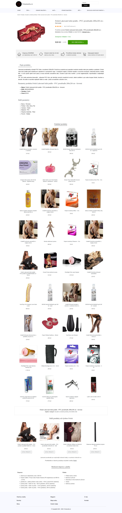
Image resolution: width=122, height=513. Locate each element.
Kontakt (86, 500)
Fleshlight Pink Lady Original (72, 272)
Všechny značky (21, 497)
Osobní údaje (54, 504)
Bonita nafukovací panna (50, 241)
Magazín (52, 497)
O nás (86, 497)
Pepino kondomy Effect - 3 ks (72, 210)
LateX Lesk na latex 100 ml (94, 396)
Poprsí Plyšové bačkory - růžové (50, 335)
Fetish (70, 32)
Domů (19, 10)
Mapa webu (53, 500)
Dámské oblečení (41, 10)
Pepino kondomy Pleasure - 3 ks (72, 241)
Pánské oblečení (66, 10)
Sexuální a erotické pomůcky (95, 10)
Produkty (22, 14)
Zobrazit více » (86, 32)
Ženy (27, 10)
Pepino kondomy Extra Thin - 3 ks (93, 180)
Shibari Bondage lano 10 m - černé (50, 366)
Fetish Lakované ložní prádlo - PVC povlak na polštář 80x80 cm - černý (28, 274)
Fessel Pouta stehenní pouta (50, 272)
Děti (79, 10)
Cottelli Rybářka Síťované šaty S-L (50, 149)
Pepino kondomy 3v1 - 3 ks (72, 366)
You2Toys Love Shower (72, 335)
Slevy (18, 504)
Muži (53, 10)
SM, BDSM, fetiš (73, 411)
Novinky (19, 500)
